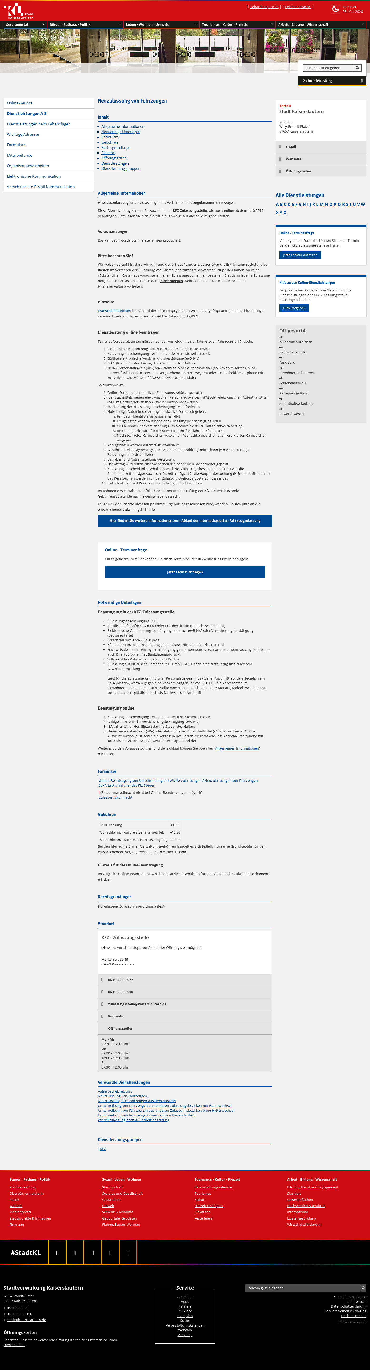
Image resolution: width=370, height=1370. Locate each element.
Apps (185, 1301)
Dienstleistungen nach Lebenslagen (39, 124)
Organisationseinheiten (28, 165)
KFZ (103, 1149)
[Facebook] (57, 1252)
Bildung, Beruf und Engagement (312, 1187)
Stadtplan (185, 1315)
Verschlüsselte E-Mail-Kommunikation (41, 186)
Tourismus (203, 1193)
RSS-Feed (185, 1311)
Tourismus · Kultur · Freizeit (237, 24)
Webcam (185, 1330)
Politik (14, 1199)
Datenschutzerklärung (348, 1306)
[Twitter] (75, 1252)
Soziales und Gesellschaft (122, 1193)
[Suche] (357, 68)
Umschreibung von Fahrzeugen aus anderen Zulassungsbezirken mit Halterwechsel (165, 1105)
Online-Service (20, 103)
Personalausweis (292, 383)
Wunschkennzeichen (114, 310)
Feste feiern (204, 1218)
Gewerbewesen (291, 413)
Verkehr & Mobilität (117, 1212)
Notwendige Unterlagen (120, 131)
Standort (108, 152)
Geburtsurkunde (292, 352)
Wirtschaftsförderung (304, 1224)
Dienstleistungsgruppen (120, 168)
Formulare (16, 144)
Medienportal (20, 1212)
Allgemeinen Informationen (237, 748)
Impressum (357, 1301)
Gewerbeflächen (300, 1199)
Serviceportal (25, 24)
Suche (185, 1320)
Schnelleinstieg (334, 81)
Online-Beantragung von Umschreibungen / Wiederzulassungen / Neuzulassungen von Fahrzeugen (178, 780)
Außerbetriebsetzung (115, 1091)
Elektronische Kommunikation (34, 176)
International (297, 1212)
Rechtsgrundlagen (116, 147)
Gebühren (109, 142)
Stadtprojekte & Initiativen (30, 1218)
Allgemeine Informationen (122, 126)
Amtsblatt (185, 1296)
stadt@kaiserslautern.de (26, 1320)
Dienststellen (14, 1345)
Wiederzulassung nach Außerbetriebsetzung (133, 1120)
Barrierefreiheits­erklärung (345, 1311)
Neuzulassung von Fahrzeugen (122, 1096)
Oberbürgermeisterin (27, 1193)
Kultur (200, 1199)
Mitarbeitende (19, 155)
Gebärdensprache (264, 7)
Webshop (185, 1335)
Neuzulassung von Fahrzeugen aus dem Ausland (137, 1101)
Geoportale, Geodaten (119, 1218)
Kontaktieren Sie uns (349, 1296)
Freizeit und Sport (209, 1206)
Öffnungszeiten (113, 158)
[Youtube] (92, 1252)
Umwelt (108, 1206)
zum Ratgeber (294, 308)
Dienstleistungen (115, 163)
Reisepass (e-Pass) (293, 393)
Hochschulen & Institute (306, 1206)
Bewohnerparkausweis (297, 372)
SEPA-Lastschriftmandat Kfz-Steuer (127, 785)
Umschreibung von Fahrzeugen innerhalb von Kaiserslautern (146, 1115)
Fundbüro (287, 362)
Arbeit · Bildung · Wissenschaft (321, 24)
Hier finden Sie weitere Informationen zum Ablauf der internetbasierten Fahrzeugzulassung (185, 520)
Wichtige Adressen (23, 134)
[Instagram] (110, 1252)
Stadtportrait (112, 1187)
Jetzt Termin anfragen (185, 572)
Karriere (185, 1306)
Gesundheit (111, 1199)
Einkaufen (202, 1212)
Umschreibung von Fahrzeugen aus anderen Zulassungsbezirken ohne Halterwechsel (166, 1110)
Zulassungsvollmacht (115, 797)
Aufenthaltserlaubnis (296, 403)
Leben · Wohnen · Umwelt (161, 24)
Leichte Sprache (298, 7)
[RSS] (128, 1252)
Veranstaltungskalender (214, 1187)
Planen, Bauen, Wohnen (121, 1224)
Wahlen (16, 1206)
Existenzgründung (301, 1218)
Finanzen (17, 1224)
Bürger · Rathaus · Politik (85, 24)
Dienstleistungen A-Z (26, 113)
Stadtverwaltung (23, 1187)
